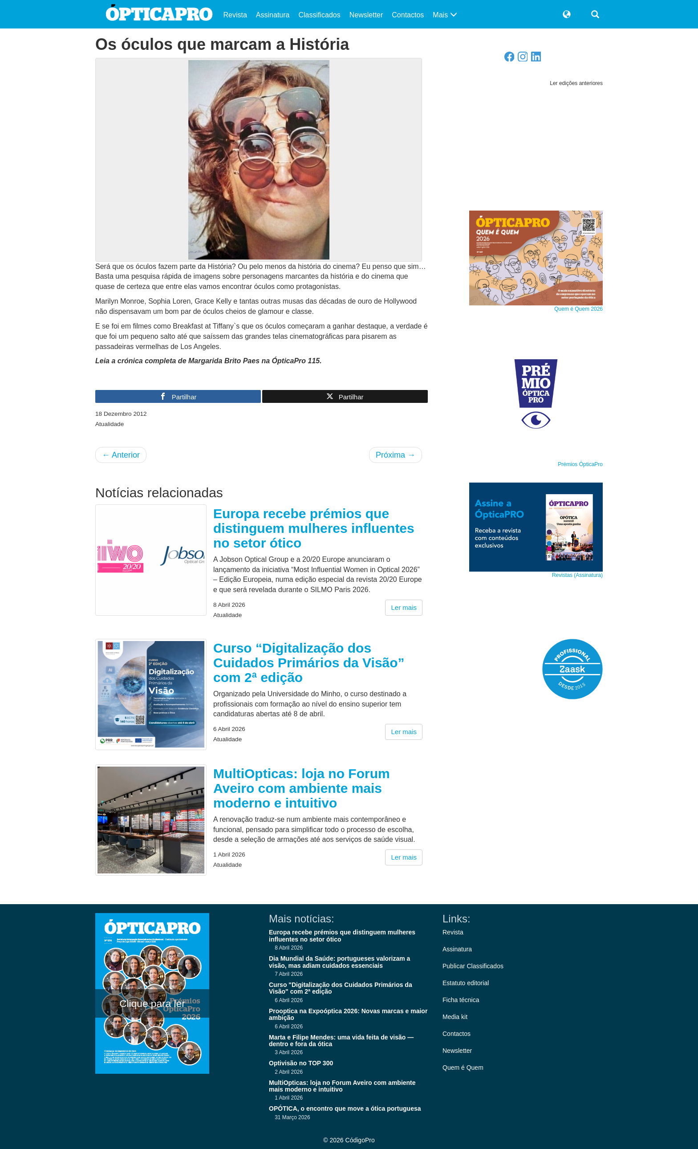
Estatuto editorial (465, 983)
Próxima (395, 455)
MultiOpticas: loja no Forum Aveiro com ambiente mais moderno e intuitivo (301, 788)
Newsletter (366, 15)
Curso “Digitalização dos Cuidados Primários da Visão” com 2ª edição (309, 663)
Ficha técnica (460, 999)
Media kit (454, 1016)
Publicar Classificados (472, 966)
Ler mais (404, 607)
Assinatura (273, 15)
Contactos (408, 15)
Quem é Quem (462, 1067)
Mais (445, 15)
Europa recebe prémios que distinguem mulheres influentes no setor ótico (313, 528)
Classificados (319, 15)
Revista (235, 15)
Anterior (121, 455)
